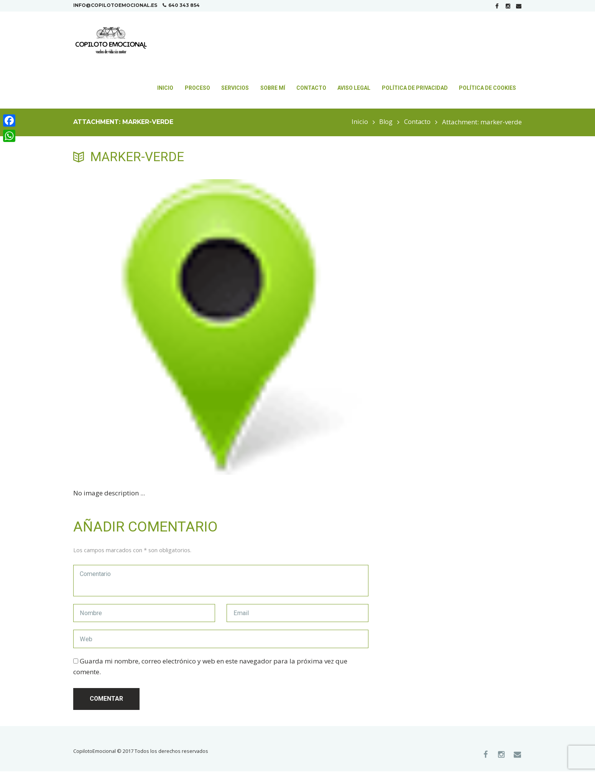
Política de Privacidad (415, 88)
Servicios (235, 88)
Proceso (197, 88)
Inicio (165, 88)
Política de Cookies (487, 88)
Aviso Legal (353, 88)
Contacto (311, 88)
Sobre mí (272, 88)
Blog (385, 121)
